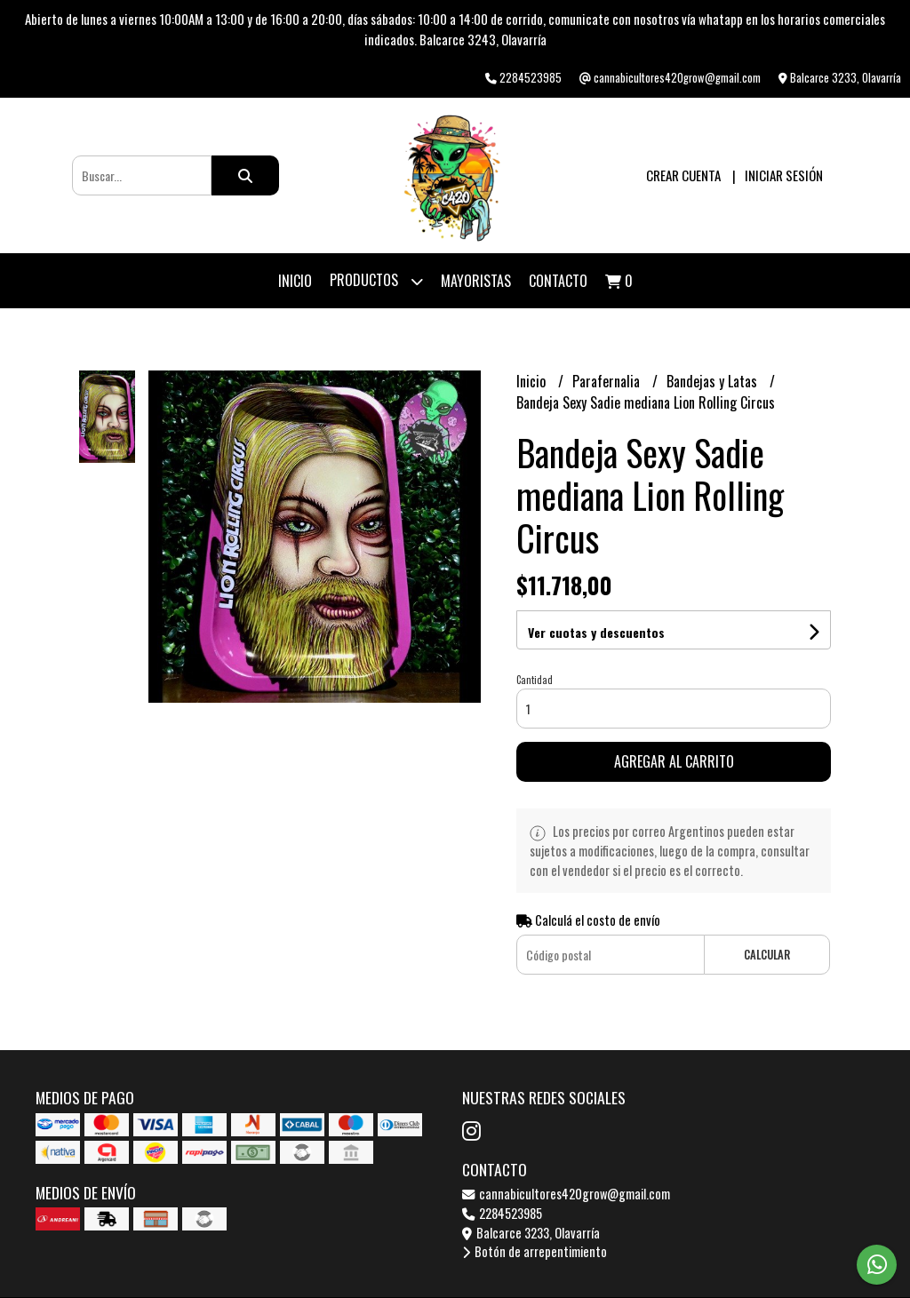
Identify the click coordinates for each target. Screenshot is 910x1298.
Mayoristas (476, 280)
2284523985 (502, 1213)
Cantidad (534, 680)
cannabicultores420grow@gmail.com (566, 1193)
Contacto (558, 280)
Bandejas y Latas (714, 381)
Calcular (767, 954)
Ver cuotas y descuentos (596, 632)
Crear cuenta (683, 175)
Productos (376, 281)
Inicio (295, 280)
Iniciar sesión (784, 175)
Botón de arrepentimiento (534, 1251)
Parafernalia (607, 381)
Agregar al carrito (674, 761)
